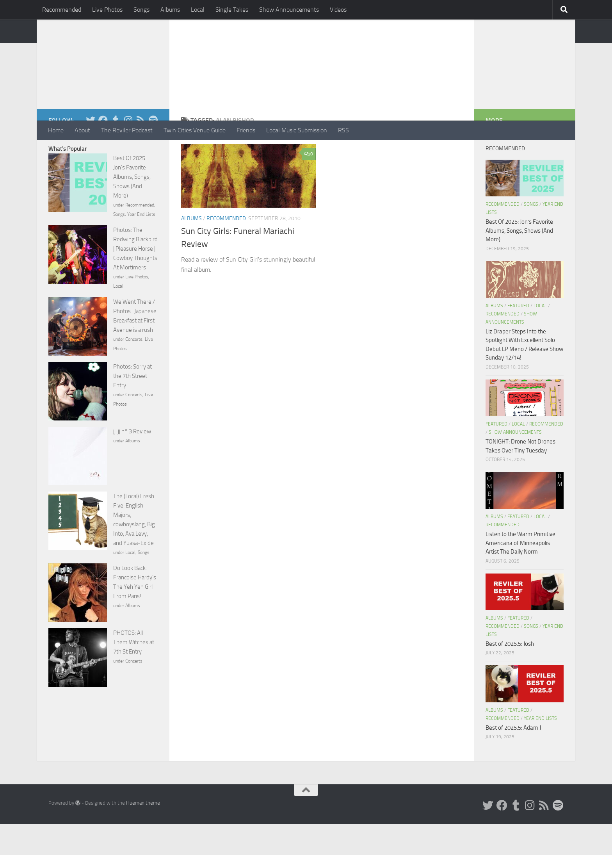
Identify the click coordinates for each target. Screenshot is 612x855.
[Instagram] (128, 151)
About (82, 130)
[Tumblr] (115, 151)
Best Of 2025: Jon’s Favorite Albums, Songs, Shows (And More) (132, 208)
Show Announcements (289, 9)
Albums (170, 9)
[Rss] (140, 151)
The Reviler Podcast (127, 130)
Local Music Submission (296, 130)
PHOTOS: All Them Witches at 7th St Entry (133, 673)
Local (198, 9)
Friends (246, 130)
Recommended (61, 9)
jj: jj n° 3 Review (132, 462)
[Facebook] (103, 151)
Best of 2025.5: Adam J (513, 758)
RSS (343, 130)
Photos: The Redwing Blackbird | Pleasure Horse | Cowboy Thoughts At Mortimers (135, 280)
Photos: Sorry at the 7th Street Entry (132, 407)
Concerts (133, 370)
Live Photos (107, 9)
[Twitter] (90, 151)
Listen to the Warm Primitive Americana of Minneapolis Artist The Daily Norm (520, 574)
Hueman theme (143, 834)
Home (56, 130)
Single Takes (231, 9)
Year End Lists (141, 245)
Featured (518, 337)
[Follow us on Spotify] (153, 151)
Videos (338, 9)
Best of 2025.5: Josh (510, 675)
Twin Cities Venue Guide (195, 130)
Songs (141, 9)
